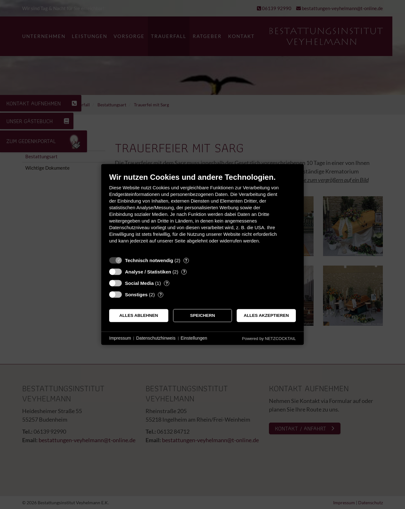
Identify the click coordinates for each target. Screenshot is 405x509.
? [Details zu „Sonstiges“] (160, 294)
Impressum (120, 338)
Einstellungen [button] (194, 338)
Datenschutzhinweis (156, 338)
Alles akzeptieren (266, 315)
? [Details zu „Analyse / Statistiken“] (184, 271)
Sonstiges (136, 294)
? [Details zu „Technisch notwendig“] (186, 260)
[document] (202, 212)
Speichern (202, 315)
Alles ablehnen (138, 315)
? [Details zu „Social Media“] (166, 283)
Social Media (139, 283)
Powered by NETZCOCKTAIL (269, 338)
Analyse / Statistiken (148, 271)
